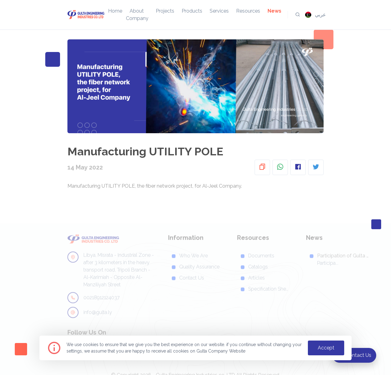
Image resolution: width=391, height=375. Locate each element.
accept (326, 348)
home (115, 11)
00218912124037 (93, 304)
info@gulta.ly (89, 319)
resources (248, 11)
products (192, 11)
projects (165, 11)
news (274, 11)
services (219, 11)
